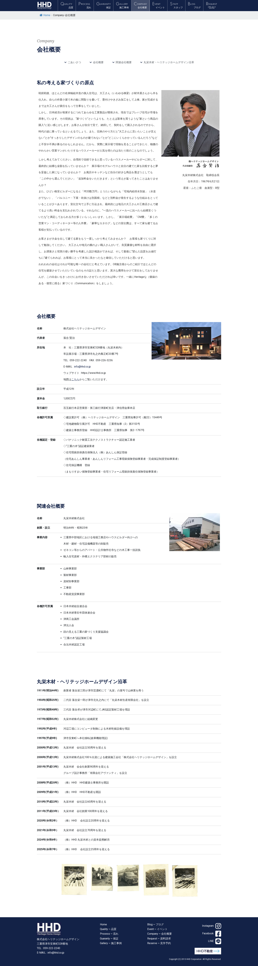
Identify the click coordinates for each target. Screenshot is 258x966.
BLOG (194, 5)
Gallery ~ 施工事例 (111, 943)
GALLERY (122, 5)
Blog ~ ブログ (155, 924)
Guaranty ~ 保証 (109, 938)
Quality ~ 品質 (108, 929)
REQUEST (212, 5)
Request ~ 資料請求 (159, 938)
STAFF (176, 5)
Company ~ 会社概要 (159, 933)
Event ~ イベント (157, 929)
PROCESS (84, 5)
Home (45, 15)
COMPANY (140, 5)
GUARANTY (103, 5)
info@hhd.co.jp (82, 366)
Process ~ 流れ (109, 933)
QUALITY (66, 5)
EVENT (158, 5)
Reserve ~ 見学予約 (159, 943)
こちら (75, 379)
